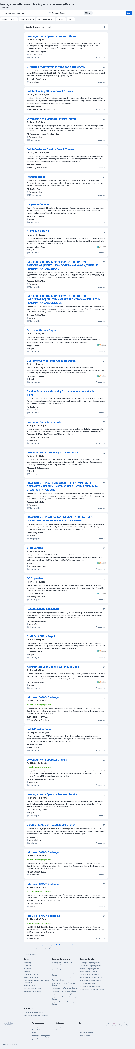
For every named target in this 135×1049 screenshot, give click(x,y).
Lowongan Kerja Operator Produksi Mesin (51, 36)
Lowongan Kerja (61, 1027)
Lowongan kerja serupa (87, 1030)
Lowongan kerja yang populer (34, 1012)
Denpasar (27, 966)
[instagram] (114, 1024)
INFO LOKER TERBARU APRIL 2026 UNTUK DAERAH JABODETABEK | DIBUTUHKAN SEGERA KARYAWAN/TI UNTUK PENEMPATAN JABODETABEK (63, 299)
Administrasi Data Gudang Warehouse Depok (53, 666)
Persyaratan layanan (86, 1033)
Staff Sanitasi (35, 547)
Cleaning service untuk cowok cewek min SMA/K (56, 66)
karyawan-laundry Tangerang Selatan (64, 991)
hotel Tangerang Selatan (88, 983)
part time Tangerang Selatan (90, 969)
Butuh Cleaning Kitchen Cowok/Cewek (50, 91)
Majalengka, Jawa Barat (32, 974)
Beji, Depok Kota (29, 985)
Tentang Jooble (37, 1027)
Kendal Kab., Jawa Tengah (33, 991)
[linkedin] (126, 1024)
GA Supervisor (35, 578)
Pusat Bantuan (37, 1030)
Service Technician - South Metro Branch (51, 824)
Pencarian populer (32, 954)
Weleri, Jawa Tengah (31, 977)
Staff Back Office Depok (41, 636)
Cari (128, 13)
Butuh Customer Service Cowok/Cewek (50, 149)
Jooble (15, 1044)
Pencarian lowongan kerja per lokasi (36, 1015)
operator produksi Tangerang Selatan (92, 989)
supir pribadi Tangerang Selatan (90, 980)
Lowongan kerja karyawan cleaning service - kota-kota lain (41, 1038)
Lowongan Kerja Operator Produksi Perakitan (53, 794)
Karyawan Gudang (38, 204)
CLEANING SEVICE (38, 231)
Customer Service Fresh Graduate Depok (51, 360)
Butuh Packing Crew (39, 729)
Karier (34, 1033)
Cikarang (27, 971)
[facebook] (108, 1024)
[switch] (105, 27)
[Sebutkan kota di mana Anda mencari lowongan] (70, 13)
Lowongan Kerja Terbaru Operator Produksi (52, 452)
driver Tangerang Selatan (88, 971)
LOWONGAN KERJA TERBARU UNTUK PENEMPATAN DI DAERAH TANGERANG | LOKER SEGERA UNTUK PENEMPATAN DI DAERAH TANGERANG (63, 486)
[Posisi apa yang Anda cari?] (23, 13)
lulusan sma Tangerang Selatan (90, 966)
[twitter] (120, 1024)
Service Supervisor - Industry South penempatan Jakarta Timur (60, 393)
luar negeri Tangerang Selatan (90, 963)
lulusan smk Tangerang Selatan (90, 974)
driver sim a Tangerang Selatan (90, 986)
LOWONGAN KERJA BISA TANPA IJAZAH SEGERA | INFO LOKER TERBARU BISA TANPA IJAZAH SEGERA (60, 519)
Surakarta (27, 969)
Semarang (27, 963)
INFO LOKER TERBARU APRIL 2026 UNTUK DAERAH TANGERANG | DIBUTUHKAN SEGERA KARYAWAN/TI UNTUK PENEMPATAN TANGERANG (62, 265)
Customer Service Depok (41, 330)
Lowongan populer (85, 1027)
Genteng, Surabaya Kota (32, 988)
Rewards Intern (36, 176)
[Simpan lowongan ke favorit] (104, 36)
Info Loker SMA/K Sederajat (43, 697)
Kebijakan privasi (84, 1036)
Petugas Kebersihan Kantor (43, 608)
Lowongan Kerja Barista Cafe (44, 422)
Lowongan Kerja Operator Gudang (47, 759)
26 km (88, 13)
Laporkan (100, 57)
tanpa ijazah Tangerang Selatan (91, 977)
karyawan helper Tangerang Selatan (64, 994)
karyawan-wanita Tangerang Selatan (64, 988)
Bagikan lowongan (62, 1030)
